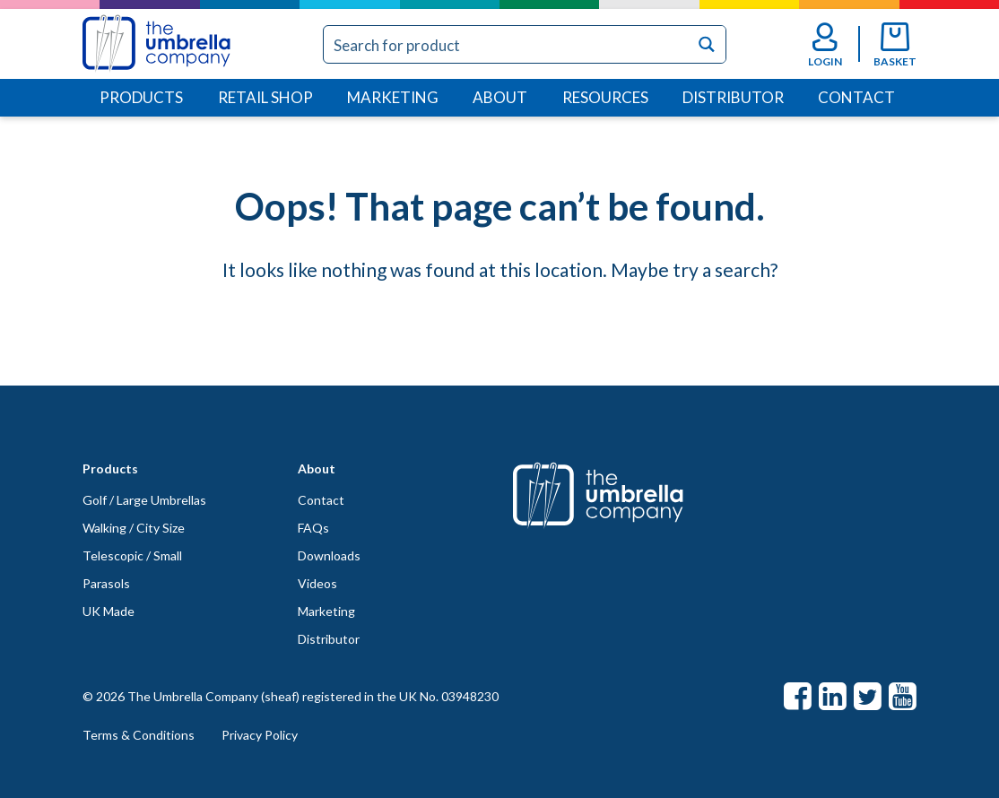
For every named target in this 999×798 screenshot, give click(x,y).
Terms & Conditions (139, 734)
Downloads (329, 555)
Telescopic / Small (132, 555)
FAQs (313, 527)
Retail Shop (265, 97)
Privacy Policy (260, 734)
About (500, 97)
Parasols (106, 583)
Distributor (733, 97)
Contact (856, 97)
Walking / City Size (134, 527)
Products (141, 97)
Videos (317, 583)
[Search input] (507, 44)
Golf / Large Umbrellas (144, 499)
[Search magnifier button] (707, 44)
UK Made (109, 611)
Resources (605, 97)
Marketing (393, 97)
